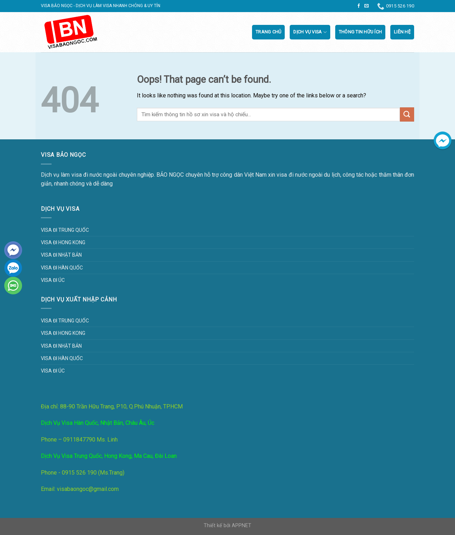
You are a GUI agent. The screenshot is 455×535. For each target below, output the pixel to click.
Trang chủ (268, 31)
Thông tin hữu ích (360, 31)
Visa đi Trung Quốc (65, 230)
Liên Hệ (402, 31)
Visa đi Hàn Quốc (62, 268)
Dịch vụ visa (310, 32)
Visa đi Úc (53, 280)
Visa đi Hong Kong (63, 242)
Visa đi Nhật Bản (61, 255)
